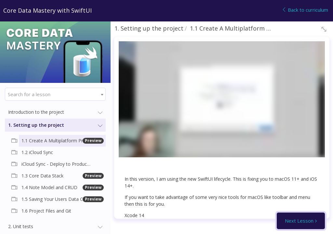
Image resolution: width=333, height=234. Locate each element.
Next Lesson (299, 220)
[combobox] (55, 94)
